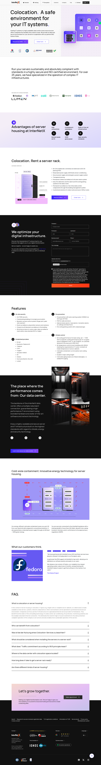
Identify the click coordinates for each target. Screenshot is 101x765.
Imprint (13, 719)
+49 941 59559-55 (17, 747)
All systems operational (63, 745)
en (84, 735)
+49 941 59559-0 (19, 746)
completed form (64, 261)
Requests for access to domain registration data (29, 719)
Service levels (75, 719)
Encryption (46, 2)
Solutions (55, 2)
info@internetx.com (18, 748)
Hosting (35, 2)
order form (42, 249)
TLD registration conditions (51, 719)
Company (63, 2)
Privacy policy (84, 719)
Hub (70, 2)
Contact (78, 2)
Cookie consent (16, 721)
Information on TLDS (64, 719)
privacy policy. (63, 269)
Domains (26, 2)
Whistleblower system (83, 721)
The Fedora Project (53, 573)
